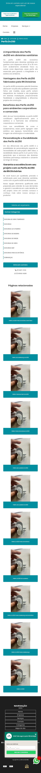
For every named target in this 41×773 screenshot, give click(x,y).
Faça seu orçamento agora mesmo (10, 14)
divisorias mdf (9, 248)
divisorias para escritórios (14, 253)
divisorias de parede (11, 238)
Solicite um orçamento (20, 205)
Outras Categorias (12, 212)
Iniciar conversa (21, 752)
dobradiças (8, 257)
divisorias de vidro (10, 243)
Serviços (25, 26)
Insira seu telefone (12, 744)
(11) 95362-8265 (20, 273)
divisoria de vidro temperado (14, 219)
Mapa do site (20, 728)
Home (5, 26)
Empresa (14, 26)
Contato (6, 32)
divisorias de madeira (11, 234)
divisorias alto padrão (12, 229)
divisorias (7, 224)
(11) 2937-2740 (20, 270)
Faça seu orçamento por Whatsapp (31, 14)
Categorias (13, 39)
